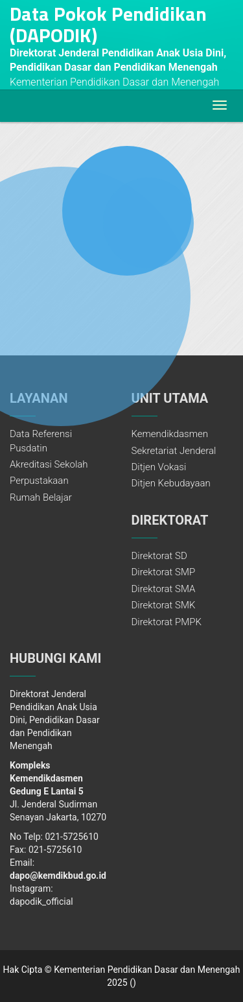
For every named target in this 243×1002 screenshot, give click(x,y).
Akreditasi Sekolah (49, 464)
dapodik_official (41, 901)
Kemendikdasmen (170, 434)
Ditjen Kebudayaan (171, 483)
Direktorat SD (159, 556)
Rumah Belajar (41, 497)
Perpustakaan (39, 480)
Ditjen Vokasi (159, 467)
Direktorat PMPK (167, 622)
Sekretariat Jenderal (174, 451)
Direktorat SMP (164, 572)
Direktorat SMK (164, 605)
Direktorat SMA (164, 589)
